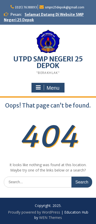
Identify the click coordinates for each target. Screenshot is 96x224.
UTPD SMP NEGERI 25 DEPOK (48, 62)
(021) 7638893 (26, 7)
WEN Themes (50, 217)
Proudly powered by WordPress (34, 212)
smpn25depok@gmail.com (64, 7)
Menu (47, 88)
